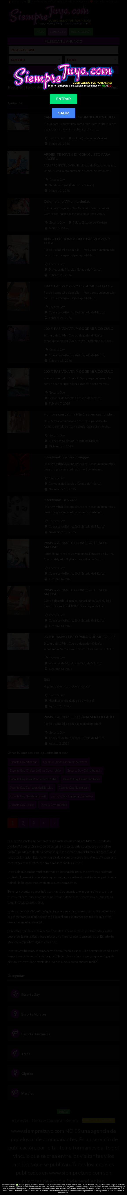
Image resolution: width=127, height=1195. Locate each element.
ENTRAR (63, 99)
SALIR (63, 113)
